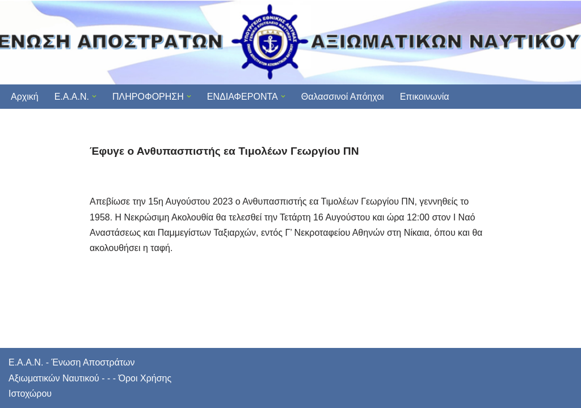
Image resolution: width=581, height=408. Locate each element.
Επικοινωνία (424, 96)
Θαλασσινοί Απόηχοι (342, 96)
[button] (94, 96)
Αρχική (25, 96)
